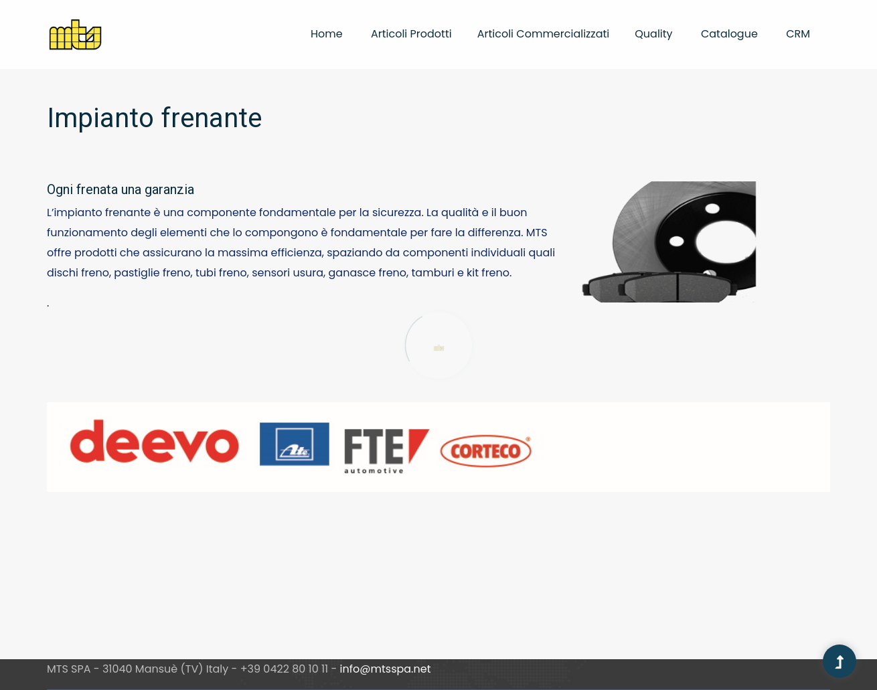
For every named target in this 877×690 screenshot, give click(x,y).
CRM (798, 33)
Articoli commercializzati (543, 33)
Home (327, 33)
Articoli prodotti (411, 33)
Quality (653, 33)
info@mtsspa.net (385, 669)
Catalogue (729, 33)
